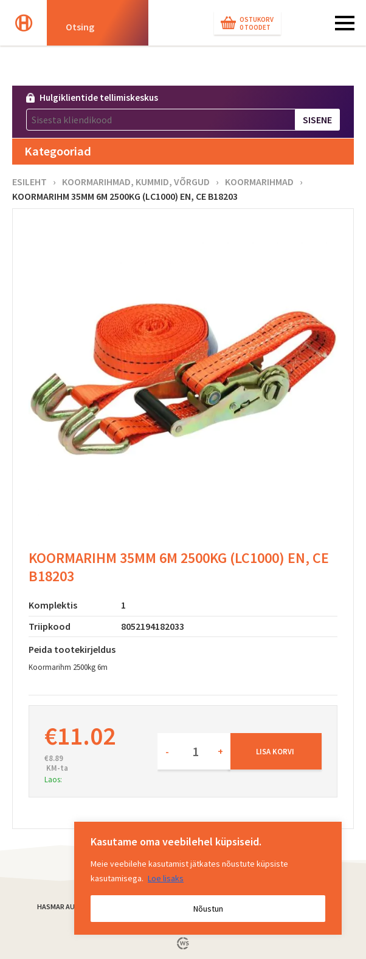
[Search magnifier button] (162, 26)
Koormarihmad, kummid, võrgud (136, 182)
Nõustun (208, 908)
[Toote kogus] (193, 751)
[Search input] (102, 26)
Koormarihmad (259, 182)
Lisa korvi (275, 751)
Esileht (29, 182)
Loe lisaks (166, 878)
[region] (208, 878)
